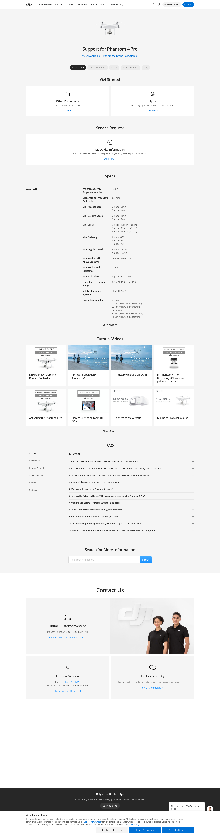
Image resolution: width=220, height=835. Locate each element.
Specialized (81, 4)
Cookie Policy (133, 824)
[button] (210, 809)
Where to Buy (117, 4)
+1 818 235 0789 (71, 682)
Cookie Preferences (92, 821)
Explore (93, 4)
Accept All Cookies (178, 829)
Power (70, 4)
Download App (109, 805)
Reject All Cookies (145, 829)
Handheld (59, 4)
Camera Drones (45, 4)
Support (103, 4)
